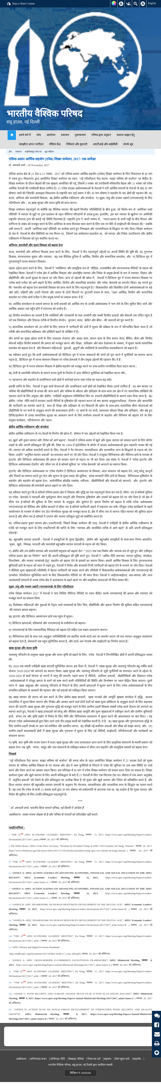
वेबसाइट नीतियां (76, 1058)
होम (10, 151)
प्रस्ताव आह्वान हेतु (126, 134)
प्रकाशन (65, 134)
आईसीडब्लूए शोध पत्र (33, 151)
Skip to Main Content (20, 4)
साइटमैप (137, 1058)
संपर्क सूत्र (128, 144)
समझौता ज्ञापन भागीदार (31, 144)
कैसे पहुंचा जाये (122, 1058)
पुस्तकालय (80, 134)
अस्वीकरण (21, 1058)
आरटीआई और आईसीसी (105, 144)
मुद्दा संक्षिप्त (49, 151)
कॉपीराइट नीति (57, 1058)
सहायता (107, 1058)
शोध (39, 134)
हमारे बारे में (25, 134)
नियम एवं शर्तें (94, 1058)
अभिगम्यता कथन (38, 1058)
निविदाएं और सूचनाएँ (76, 144)
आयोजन (51, 134)
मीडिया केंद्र (55, 144)
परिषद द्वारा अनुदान (101, 134)
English (152, 3)
